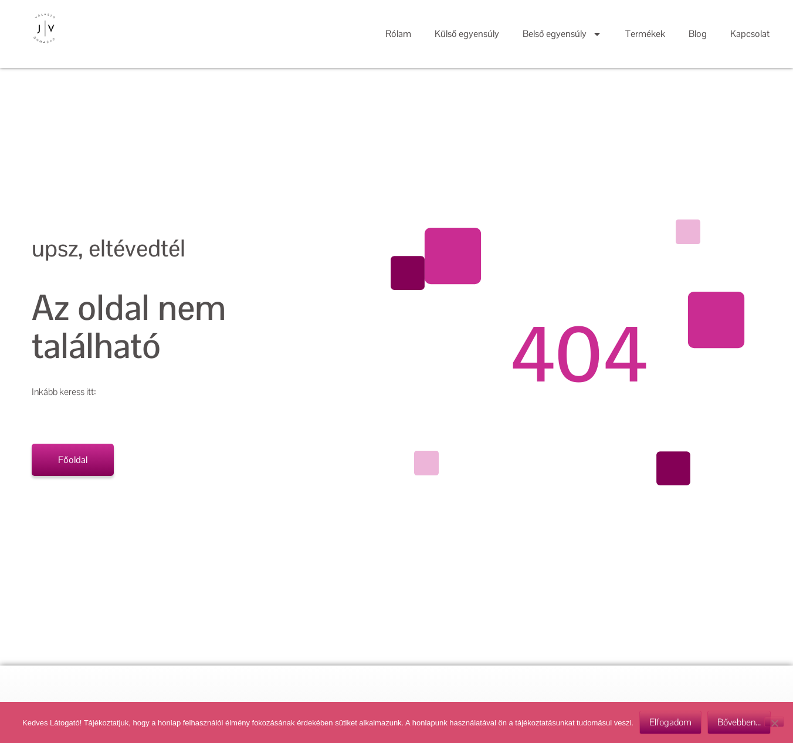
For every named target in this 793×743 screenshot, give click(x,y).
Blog (698, 34)
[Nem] (774, 722)
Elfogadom (670, 722)
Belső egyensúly (562, 34)
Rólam (398, 34)
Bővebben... (739, 722)
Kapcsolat (750, 34)
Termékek (645, 34)
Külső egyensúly (467, 34)
